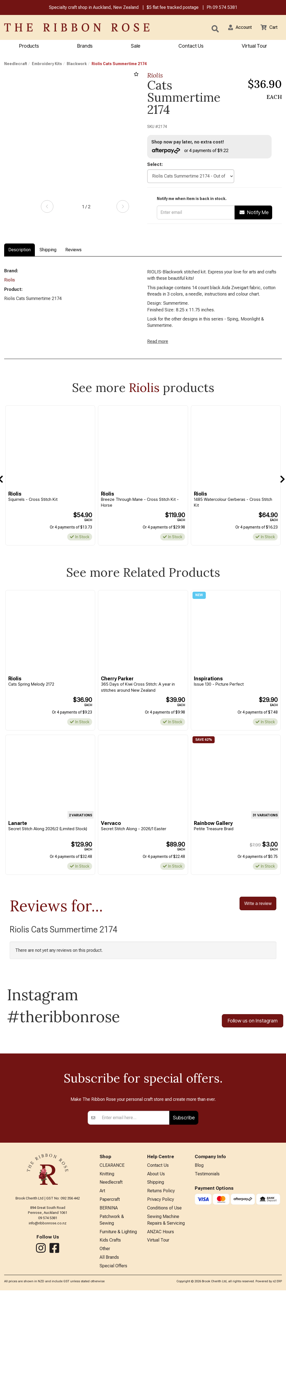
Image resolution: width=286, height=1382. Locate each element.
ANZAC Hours (160, 1321)
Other (105, 1339)
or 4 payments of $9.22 (193, 151)
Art (102, 1278)
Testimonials (207, 1259)
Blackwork (77, 64)
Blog (199, 1250)
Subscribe (184, 1203)
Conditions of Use (164, 1296)
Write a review (258, 918)
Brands (85, 46)
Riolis (155, 76)
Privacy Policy (160, 1287)
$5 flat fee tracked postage (173, 8)
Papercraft (110, 1287)
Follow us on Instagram (252, 1036)
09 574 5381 (225, 8)
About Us (156, 1259)
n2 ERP (277, 1373)
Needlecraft (15, 64)
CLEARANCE (112, 1250)
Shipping (48, 250)
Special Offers (113, 1358)
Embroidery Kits (47, 64)
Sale (135, 46)
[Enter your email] (134, 1202)
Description (19, 250)
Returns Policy (161, 1278)
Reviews (73, 250)
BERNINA (109, 1296)
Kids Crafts (110, 1330)
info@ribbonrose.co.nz (47, 1308)
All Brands (109, 1349)
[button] (236, 28)
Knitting (107, 1259)
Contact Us (191, 46)
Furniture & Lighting (118, 1321)
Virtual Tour (254, 46)
